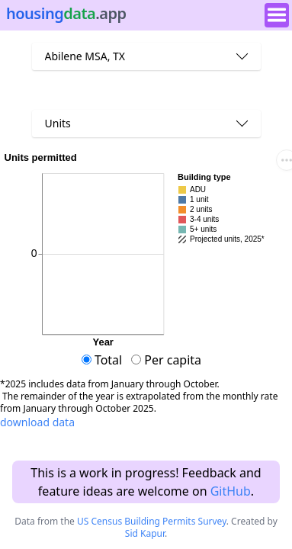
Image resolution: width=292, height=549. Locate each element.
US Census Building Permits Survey (151, 521)
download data (37, 422)
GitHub (230, 491)
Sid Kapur (145, 533)
